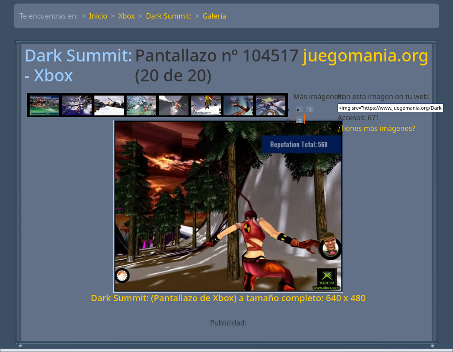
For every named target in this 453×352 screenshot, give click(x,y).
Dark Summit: (169, 16)
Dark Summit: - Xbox (78, 65)
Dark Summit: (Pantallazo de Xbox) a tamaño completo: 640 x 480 (228, 298)
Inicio (98, 16)
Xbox (127, 16)
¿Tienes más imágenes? (376, 128)
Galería (214, 16)
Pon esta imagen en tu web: (384, 96)
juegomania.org (366, 56)
